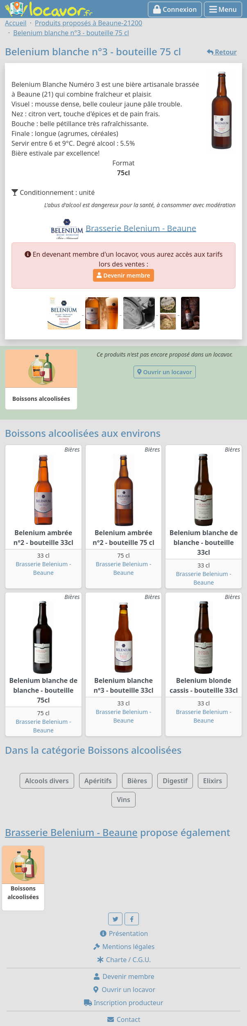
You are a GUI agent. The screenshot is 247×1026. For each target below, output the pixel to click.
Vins (123, 799)
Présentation (123, 933)
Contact (123, 1019)
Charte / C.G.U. (123, 959)
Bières (137, 780)
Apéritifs (97, 780)
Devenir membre (123, 275)
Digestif (175, 780)
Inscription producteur (123, 1002)
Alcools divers (47, 780)
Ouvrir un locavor (164, 372)
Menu (223, 9)
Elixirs (212, 780)
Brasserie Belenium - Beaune (71, 832)
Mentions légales (124, 946)
